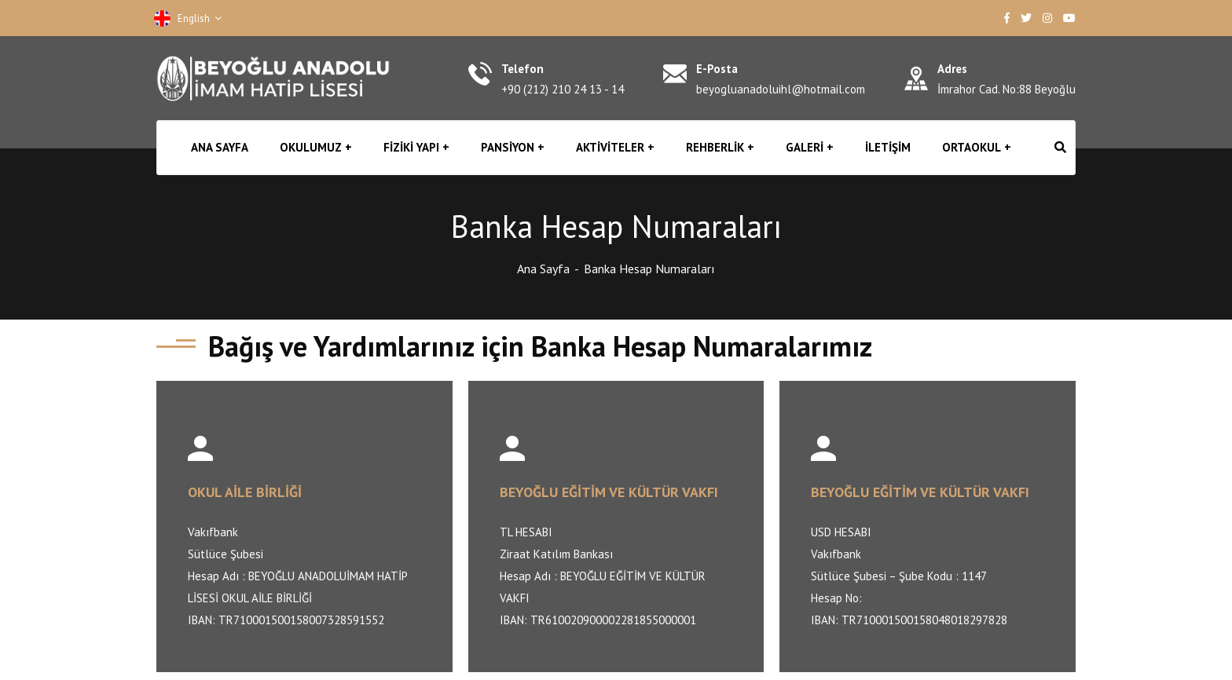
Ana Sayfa (543, 268)
